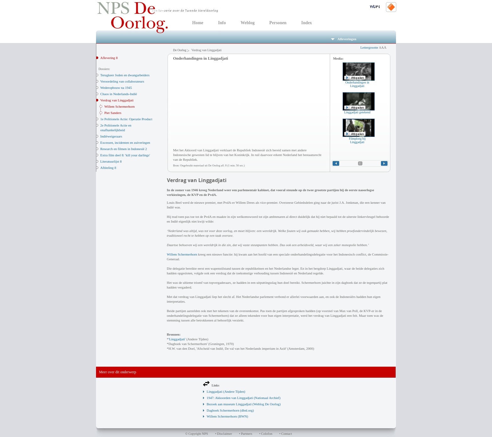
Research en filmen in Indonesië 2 (123, 149)
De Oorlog (179, 50)
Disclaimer (224, 433)
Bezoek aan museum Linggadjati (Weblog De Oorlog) (244, 404)
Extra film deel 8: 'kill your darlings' (125, 155)
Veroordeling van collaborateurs (122, 81)
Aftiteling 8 (108, 168)
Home (197, 22)
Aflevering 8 (109, 58)
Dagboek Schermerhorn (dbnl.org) (230, 410)
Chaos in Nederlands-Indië (118, 94)
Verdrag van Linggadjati (117, 100)
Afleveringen (343, 39)
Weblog (248, 22)
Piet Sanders (112, 113)
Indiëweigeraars (111, 136)
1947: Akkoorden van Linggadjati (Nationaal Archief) (244, 398)
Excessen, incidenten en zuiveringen (125, 142)
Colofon (266, 433)
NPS (205, 433)
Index (306, 22)
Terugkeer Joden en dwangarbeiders (125, 75)
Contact (286, 433)
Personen (277, 22)
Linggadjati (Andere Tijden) (226, 391)
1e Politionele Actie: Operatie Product (126, 119)
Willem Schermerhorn (119, 106)
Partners (246, 433)
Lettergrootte (373, 47)
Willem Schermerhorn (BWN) (227, 416)
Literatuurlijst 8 (111, 161)
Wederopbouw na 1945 (116, 87)
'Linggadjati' (176, 339)
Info (222, 22)
